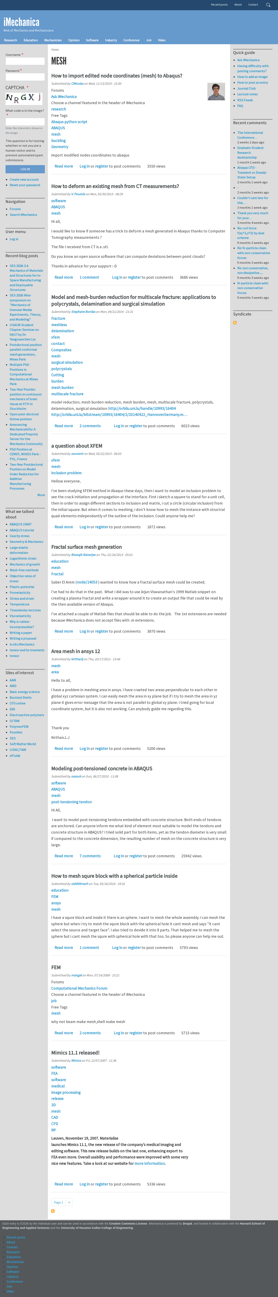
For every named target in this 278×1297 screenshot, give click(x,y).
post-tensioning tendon (71, 801)
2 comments (90, 425)
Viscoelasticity (20, 616)
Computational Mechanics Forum (79, 988)
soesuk (76, 776)
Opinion (73, 40)
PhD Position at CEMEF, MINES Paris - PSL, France (25, 454)
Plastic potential (22, 587)
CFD (54, 1123)
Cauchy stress (20, 536)
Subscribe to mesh (52, 1211)
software (58, 200)
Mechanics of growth (25, 564)
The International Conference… (250, 135)
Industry (111, 40)
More (41, 495)
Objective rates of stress (23, 578)
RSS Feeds (245, 100)
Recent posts (219, 4)
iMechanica (21, 22)
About (238, 4)
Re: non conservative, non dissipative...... (252, 270)
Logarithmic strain (23, 558)
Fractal (57, 573)
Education (31, 40)
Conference (131, 40)
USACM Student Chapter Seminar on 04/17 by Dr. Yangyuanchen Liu (24, 332)
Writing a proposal (23, 638)
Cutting (57, 374)
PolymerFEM (19, 726)
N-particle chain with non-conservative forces (252, 288)
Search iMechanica (23, 214)
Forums (15, 209)
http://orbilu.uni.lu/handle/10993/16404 (142, 408)
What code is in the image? (25, 110)
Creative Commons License (128, 1223)
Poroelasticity (20, 592)
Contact (253, 4)
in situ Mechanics (22, 644)
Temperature (19, 604)
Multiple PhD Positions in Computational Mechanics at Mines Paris (24, 374)
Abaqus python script (69, 121)
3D (53, 1104)
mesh (55, 134)
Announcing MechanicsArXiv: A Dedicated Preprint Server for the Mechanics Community (26, 434)
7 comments (90, 855)
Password (12, 70)
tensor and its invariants (27, 650)
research (58, 109)
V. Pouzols (78, 194)
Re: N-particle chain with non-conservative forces (253, 253)
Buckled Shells (21, 697)
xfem (55, 337)
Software (92, 40)
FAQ (240, 106)
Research (10, 40)
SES (13, 738)
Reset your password (25, 185)
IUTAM (14, 721)
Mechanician (53, 40)
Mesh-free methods (24, 570)
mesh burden (62, 387)
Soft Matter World (23, 744)
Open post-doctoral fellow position (24, 416)
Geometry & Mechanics (26, 541)
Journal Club (246, 88)
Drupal (187, 1223)
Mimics (76, 1060)
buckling (58, 140)
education (59, 561)
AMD (13, 686)
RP (53, 1130)
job (54, 1000)
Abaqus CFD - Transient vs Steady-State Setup (252, 172)
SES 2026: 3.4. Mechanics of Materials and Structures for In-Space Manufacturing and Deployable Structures (26, 278)
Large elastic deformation (19, 550)
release (57, 1098)
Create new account (24, 179)
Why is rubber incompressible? (22, 624)
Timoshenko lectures (25, 610)
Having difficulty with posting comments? (253, 68)
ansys (56, 902)
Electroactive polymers (27, 715)
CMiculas (77, 83)
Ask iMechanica (64, 96)
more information (149, 1163)
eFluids (15, 755)
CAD (54, 1117)
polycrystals (61, 368)
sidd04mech (79, 884)
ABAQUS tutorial (22, 530)
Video (162, 40)
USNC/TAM (18, 749)
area (55, 671)
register (101, 166)
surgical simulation (67, 362)
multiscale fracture (67, 393)
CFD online (17, 703)
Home (55, 50)
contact (58, 343)
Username (13, 54)
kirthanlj (77, 659)
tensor (14, 656)
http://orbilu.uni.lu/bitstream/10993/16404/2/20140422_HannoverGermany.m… (119, 414)
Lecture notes (247, 94)
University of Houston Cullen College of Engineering (97, 1227)
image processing (66, 1092)
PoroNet (16, 732)
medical (58, 1086)
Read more (63, 166)
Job (148, 40)
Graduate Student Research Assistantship (250, 152)
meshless (59, 324)
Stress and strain (22, 598)
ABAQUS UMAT (21, 524)
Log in (84, 166)
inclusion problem (66, 472)
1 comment (89, 277)
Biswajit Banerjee (83, 555)
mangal (76, 975)
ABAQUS (58, 127)
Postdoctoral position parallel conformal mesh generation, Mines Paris (26, 352)
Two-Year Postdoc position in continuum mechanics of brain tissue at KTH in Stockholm (26, 399)
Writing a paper (21, 632)
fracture (58, 318)
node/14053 (87, 582)
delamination (62, 330)
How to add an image (252, 76)
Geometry (59, 146)
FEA (54, 1073)
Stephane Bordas (83, 312)
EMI (12, 709)
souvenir (77, 454)
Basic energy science (25, 692)
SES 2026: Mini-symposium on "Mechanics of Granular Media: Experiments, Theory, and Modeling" (25, 307)
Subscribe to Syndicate (234, 322)
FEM (54, 896)
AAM (13, 680)
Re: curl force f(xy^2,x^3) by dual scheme (250, 233)
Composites (61, 349)
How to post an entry (252, 82)
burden (57, 381)
